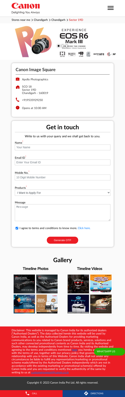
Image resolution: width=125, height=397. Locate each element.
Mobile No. (22, 173)
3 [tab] (67, 46)
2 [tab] (63, 46)
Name (19, 142)
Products (21, 188)
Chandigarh (41, 20)
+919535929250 (32, 100)
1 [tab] (59, 46)
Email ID (20, 158)
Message (20, 202)
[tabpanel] (62, 41)
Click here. (84, 228)
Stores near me (21, 20)
